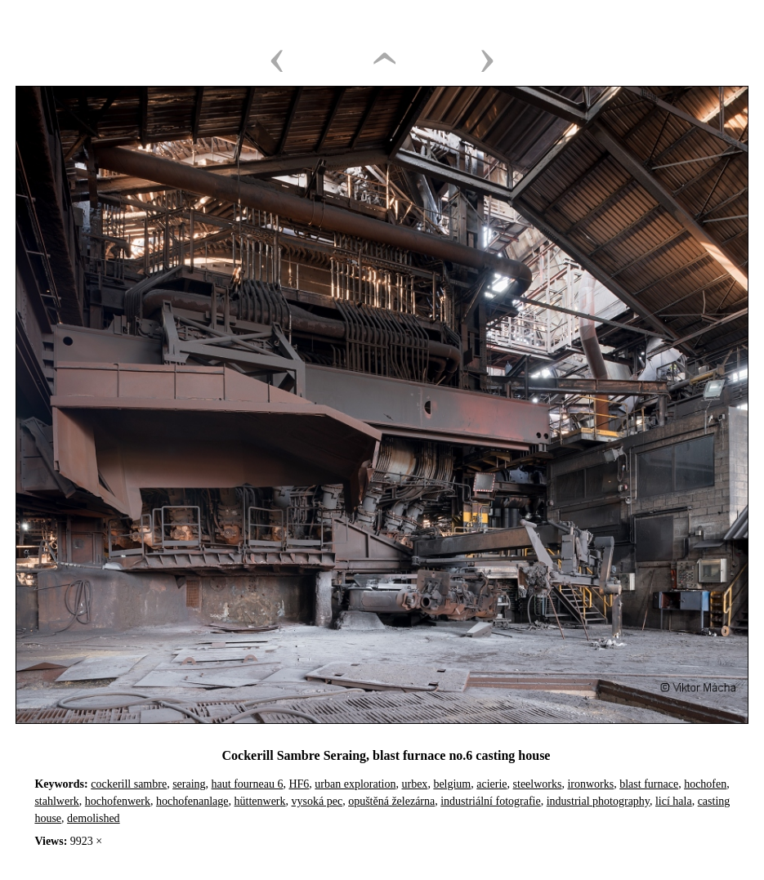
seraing (188, 784)
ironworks (590, 784)
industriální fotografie (490, 801)
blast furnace (648, 784)
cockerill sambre (129, 784)
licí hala (673, 801)
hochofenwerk (117, 801)
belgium (452, 784)
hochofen (705, 784)
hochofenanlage (192, 801)
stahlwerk (56, 801)
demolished (93, 818)
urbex (414, 784)
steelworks (537, 784)
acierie (491, 784)
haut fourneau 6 (248, 784)
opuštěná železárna (391, 801)
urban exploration (355, 784)
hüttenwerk (260, 801)
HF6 (298, 784)
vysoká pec (317, 801)
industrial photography (598, 801)
